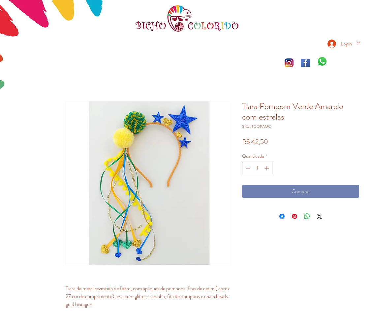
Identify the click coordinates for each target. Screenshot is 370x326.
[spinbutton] (257, 168)
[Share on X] (320, 216)
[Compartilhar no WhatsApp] (307, 216)
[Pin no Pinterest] (294, 216)
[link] (358, 42)
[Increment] (267, 168)
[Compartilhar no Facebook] (282, 216)
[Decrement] (247, 168)
